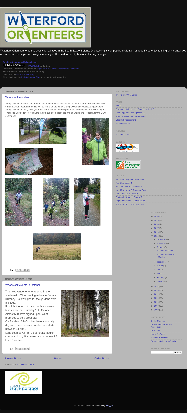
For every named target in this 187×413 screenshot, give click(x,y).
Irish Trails (155, 330)
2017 (156, 228)
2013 (156, 290)
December (161, 239)
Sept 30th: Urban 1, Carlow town (130, 201)
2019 (156, 220)
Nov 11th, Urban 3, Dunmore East (131, 190)
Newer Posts (13, 358)
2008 (156, 310)
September (162, 262)
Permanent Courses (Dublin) (163, 341)
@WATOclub (33, 66)
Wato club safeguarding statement (131, 116)
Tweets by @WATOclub (126, 95)
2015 (156, 236)
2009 (156, 306)
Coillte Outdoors (158, 321)
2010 (156, 302)
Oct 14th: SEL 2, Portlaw (127, 194)
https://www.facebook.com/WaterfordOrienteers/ (58, 69)
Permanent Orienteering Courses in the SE (135, 109)
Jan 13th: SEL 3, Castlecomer (129, 186)
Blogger (109, 405)
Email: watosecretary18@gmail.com (20, 62)
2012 (156, 294)
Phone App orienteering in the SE (130, 113)
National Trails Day (159, 338)
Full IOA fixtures (123, 134)
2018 (156, 224)
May (159, 270)
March (160, 274)
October (160, 247)
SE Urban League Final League (130, 179)
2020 (156, 216)
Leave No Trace (158, 334)
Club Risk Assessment (126, 120)
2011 (156, 298)
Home (57, 358)
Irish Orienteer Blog (30, 77)
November (161, 243)
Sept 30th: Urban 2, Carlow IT (129, 197)
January (160, 281)
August (160, 266)
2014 (156, 286)
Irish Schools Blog (25, 74)
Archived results (123, 123)
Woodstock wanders (17, 97)
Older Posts (101, 358)
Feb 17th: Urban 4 (124, 183)
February (161, 277)
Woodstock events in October (22, 285)
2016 (156, 232)
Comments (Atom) (26, 364)
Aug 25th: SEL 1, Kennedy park (130, 204)
